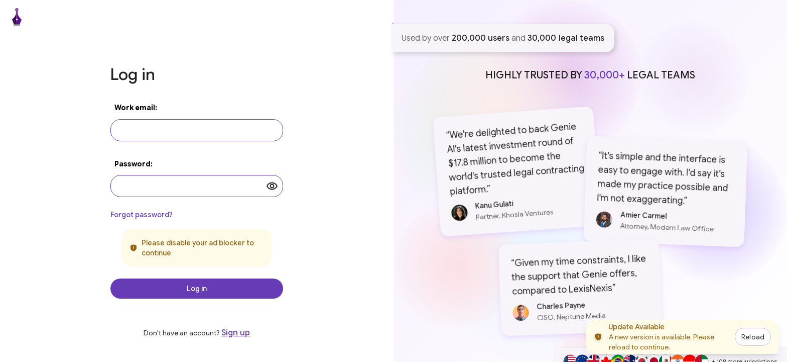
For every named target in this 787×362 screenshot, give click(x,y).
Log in (197, 288)
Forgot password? (141, 214)
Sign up (235, 333)
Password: (133, 163)
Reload (752, 336)
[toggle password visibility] (272, 186)
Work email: (135, 107)
